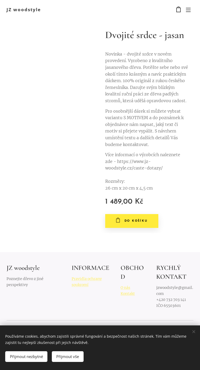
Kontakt (128, 293)
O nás (125, 287)
